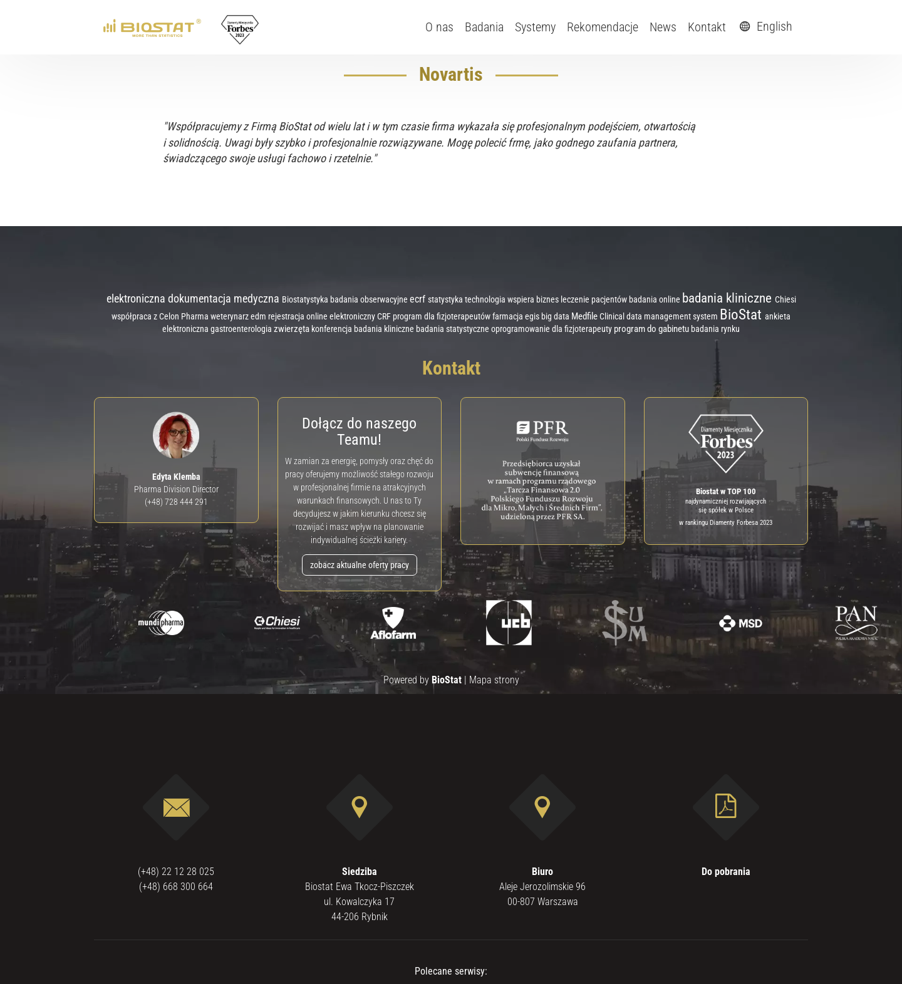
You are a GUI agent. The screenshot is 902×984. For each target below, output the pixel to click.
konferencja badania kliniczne (363, 329)
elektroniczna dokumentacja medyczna (194, 298)
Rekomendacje (602, 26)
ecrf (419, 299)
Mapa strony (494, 680)
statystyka (446, 299)
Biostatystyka (306, 299)
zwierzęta (292, 328)
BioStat (742, 314)
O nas (439, 26)
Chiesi (785, 299)
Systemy (535, 26)
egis (533, 316)
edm (259, 316)
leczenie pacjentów (595, 299)
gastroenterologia (242, 329)
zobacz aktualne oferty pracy (359, 565)
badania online (655, 299)
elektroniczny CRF (361, 316)
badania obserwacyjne (370, 299)
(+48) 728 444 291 (176, 502)
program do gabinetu (652, 328)
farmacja (508, 316)
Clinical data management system (659, 316)
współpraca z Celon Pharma (160, 316)
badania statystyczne (453, 329)
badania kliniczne (728, 298)
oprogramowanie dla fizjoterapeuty (552, 329)
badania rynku (715, 329)
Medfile (585, 316)
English (764, 26)
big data (556, 316)
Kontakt (707, 26)
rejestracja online (298, 316)
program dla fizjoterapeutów (442, 316)
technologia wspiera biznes (513, 299)
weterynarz (230, 316)
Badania (484, 26)
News (663, 26)
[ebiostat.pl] (153, 27)
